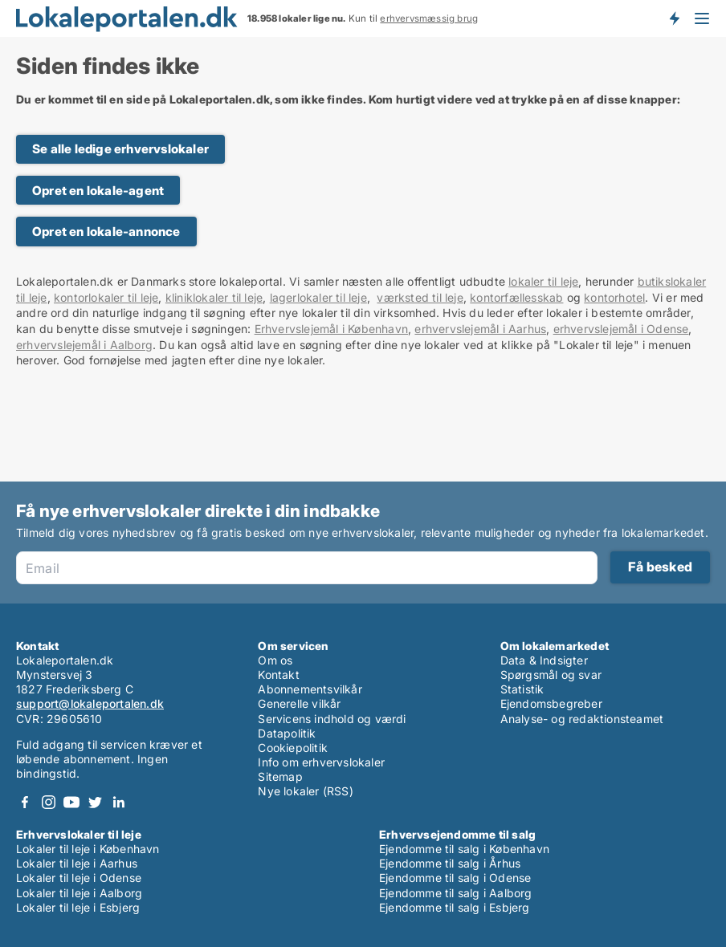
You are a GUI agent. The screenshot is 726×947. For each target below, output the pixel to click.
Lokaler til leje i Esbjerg (78, 907)
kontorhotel (614, 297)
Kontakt (278, 674)
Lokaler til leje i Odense (78, 877)
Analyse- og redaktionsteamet (582, 718)
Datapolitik (287, 733)
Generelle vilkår (299, 703)
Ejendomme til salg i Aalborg (455, 893)
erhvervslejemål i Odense (621, 328)
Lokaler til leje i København (88, 849)
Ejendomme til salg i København (464, 849)
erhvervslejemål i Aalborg (84, 345)
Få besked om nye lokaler (674, 18)
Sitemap (280, 776)
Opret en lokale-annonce (106, 231)
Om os (275, 660)
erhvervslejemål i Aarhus (480, 328)
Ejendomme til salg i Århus (449, 863)
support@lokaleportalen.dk (90, 703)
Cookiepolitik (293, 747)
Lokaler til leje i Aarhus (76, 863)
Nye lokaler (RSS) (305, 791)
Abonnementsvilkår (309, 689)
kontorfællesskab (516, 297)
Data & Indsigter (544, 660)
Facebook (25, 802)
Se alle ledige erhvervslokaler (120, 148)
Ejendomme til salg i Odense (455, 877)
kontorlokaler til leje (106, 297)
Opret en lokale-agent (98, 190)
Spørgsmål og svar (551, 674)
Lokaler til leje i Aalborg (79, 893)
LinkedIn (118, 802)
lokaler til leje (543, 281)
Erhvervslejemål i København (331, 328)
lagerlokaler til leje (318, 297)
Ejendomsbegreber (551, 703)
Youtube (71, 802)
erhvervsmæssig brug (429, 18)
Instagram (48, 802)
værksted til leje (420, 297)
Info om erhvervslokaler (321, 762)
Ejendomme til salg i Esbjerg (454, 907)
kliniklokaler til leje (214, 297)
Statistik (522, 689)
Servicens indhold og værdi (332, 718)
